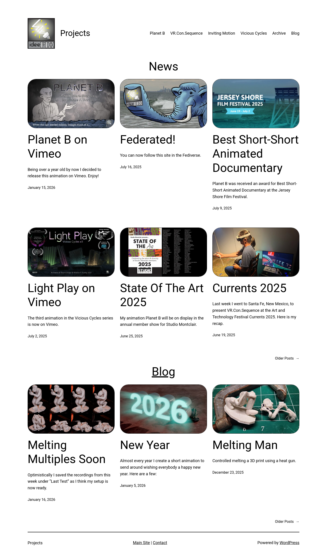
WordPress (289, 542)
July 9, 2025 (222, 208)
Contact (160, 542)
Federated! (148, 139)
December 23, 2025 (228, 472)
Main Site (141, 542)
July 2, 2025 (37, 336)
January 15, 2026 (41, 187)
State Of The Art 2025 (162, 295)
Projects (75, 33)
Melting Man (245, 445)
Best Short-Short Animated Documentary (255, 154)
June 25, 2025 (131, 336)
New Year (145, 445)
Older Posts (287, 358)
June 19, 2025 (223, 335)
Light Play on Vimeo (61, 295)
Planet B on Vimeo (57, 147)
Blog (163, 372)
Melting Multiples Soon (67, 452)
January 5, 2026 (133, 485)
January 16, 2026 (41, 499)
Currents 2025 (249, 288)
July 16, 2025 (130, 167)
